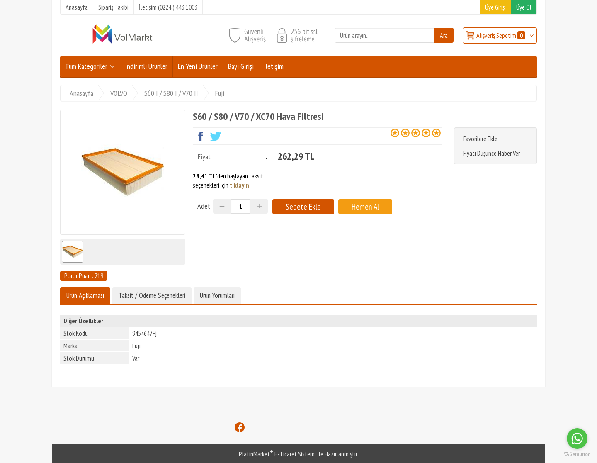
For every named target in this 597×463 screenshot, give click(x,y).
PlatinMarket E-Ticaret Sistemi (277, 454)
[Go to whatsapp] (577, 438)
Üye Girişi (495, 7)
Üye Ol (523, 7)
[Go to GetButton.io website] (577, 454)
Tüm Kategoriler (86, 66)
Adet (203, 206)
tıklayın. (240, 185)
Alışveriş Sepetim (501, 35)
